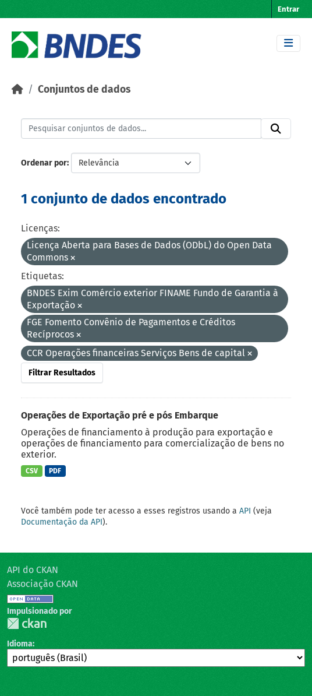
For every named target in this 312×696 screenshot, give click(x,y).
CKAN (27, 623)
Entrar (288, 9)
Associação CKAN (42, 583)
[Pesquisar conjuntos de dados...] (141, 128)
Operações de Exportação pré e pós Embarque (119, 415)
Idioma (20, 644)
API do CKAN (32, 569)
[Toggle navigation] (288, 43)
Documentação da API (61, 522)
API (245, 511)
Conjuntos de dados (84, 89)
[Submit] (276, 128)
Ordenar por (44, 163)
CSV (32, 471)
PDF (55, 471)
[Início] (17, 89)
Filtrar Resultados (62, 373)
